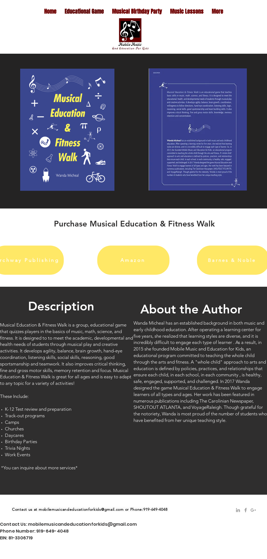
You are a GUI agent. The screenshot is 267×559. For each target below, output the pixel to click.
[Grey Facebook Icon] (245, 510)
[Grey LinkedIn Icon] (238, 510)
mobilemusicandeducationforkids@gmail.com (81, 509)
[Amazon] (133, 260)
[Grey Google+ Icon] (253, 510)
